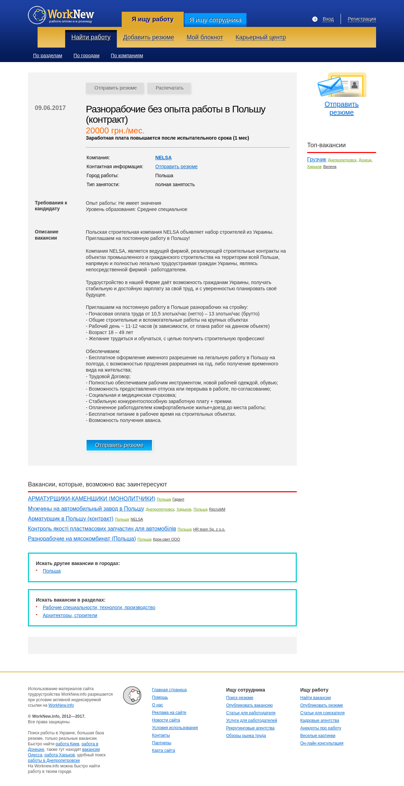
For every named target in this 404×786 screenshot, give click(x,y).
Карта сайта (163, 750)
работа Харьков (59, 755)
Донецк (365, 160)
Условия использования (175, 727)
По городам (86, 55)
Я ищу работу (152, 19)
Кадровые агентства (319, 720)
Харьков (183, 509)
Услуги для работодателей (251, 720)
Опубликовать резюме (321, 705)
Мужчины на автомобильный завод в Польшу (86, 509)
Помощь (160, 697)
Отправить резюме (115, 88)
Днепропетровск (160, 509)
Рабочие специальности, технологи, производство (99, 607)
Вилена (329, 166)
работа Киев (67, 744)
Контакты (161, 735)
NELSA (163, 157)
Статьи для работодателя (250, 713)
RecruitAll (217, 509)
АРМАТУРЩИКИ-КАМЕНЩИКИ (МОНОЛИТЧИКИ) (91, 499)
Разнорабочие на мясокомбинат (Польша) (82, 539)
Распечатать (170, 88)
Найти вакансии (315, 697)
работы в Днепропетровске (54, 760)
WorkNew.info (61, 705)
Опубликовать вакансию (249, 705)
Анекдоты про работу (320, 728)
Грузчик (316, 159)
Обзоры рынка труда (246, 735)
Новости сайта (166, 720)
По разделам (47, 55)
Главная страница (169, 689)
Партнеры (161, 742)
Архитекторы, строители (70, 615)
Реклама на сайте (169, 712)
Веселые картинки (317, 735)
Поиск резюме (239, 697)
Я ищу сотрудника (215, 20)
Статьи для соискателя (322, 713)
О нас (157, 705)
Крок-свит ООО (166, 539)
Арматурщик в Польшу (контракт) (70, 519)
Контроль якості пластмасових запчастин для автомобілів (102, 529)
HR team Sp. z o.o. (209, 529)
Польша (164, 499)
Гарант (178, 499)
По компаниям (127, 55)
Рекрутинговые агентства (250, 728)
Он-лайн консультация (321, 743)
